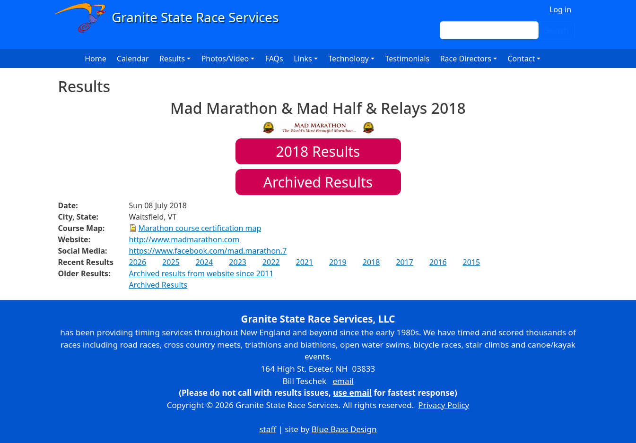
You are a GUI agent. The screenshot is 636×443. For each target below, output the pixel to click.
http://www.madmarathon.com (184, 239)
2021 (305, 262)
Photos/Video (225, 58)
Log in (560, 9)
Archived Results (318, 182)
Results (318, 151)
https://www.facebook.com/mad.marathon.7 (208, 251)
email (342, 380)
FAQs (274, 58)
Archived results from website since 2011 (201, 273)
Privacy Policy (443, 405)
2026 (138, 262)
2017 (404, 262)
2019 (338, 262)
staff (267, 429)
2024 (204, 262)
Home (95, 58)
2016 (438, 262)
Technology (348, 58)
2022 (271, 262)
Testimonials (407, 58)
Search (557, 30)
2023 (237, 262)
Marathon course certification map (200, 228)
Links (303, 58)
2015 (471, 262)
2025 (171, 262)
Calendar (133, 58)
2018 (371, 262)
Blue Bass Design (344, 429)
